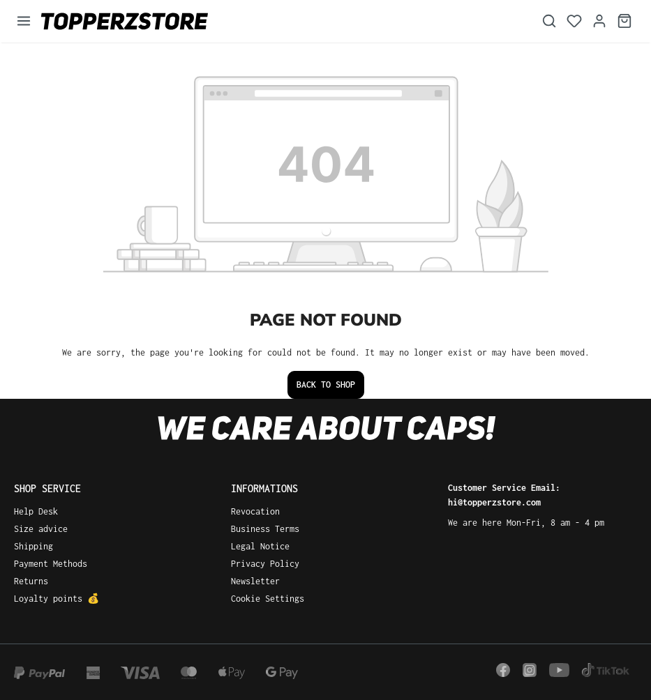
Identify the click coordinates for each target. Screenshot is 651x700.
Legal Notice (260, 546)
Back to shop (326, 384)
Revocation (255, 511)
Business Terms (265, 529)
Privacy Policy (265, 563)
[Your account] (599, 21)
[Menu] (23, 21)
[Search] (549, 21)
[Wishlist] (574, 21)
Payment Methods (50, 563)
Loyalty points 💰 (56, 598)
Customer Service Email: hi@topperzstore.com (504, 495)
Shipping (33, 546)
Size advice (41, 529)
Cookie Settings (267, 598)
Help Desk (36, 511)
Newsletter (255, 581)
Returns (31, 581)
